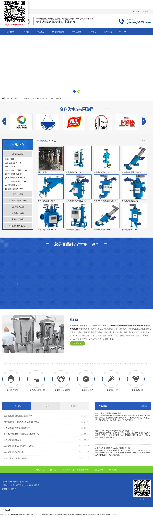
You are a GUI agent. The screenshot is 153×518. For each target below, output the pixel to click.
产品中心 (17, 145)
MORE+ (145, 141)
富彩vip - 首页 (110, 515)
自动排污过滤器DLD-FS (14, 189)
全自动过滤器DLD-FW (102, 230)
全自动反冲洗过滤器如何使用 (15, 458)
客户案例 (108, 32)
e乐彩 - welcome (23, 515)
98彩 (15, 515)
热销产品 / (46, 140)
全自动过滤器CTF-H (13, 163)
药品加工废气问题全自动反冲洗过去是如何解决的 (114, 431)
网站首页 (10, 32)
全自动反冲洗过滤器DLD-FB (16, 181)
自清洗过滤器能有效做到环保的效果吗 (19, 446)
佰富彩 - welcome (46, 515)
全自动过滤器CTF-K (13, 167)
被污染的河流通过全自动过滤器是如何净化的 (21, 434)
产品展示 (41, 32)
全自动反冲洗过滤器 (37, 98)
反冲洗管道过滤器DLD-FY (15, 178)
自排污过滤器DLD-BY (13, 174)
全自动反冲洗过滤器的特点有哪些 (108, 413)
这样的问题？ (76, 244)
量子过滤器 (76, 32)
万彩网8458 (58, 515)
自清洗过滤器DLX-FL (13, 185)
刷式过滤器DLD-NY (129, 230)
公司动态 (17, 406)
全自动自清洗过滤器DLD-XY (16, 170)
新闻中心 (93, 32)
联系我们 (146, 11)
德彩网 (74, 319)
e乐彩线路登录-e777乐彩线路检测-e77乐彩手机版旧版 (84, 515)
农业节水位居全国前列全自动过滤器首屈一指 (112, 448)
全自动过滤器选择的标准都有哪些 (17, 428)
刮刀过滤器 (9, 159)
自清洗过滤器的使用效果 (13, 452)
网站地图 (136, 11)
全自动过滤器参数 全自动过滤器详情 (18, 416)
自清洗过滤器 (58, 32)
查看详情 (77, 343)
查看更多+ (74, 406)
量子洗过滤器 (127, 326)
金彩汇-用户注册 (6, 515)
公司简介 (25, 32)
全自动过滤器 (24, 98)
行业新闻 (45, 406)
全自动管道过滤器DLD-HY (76, 230)
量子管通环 (50, 98)
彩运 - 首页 (35, 515)
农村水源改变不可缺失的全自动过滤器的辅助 (21, 422)
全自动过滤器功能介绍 (12, 440)
